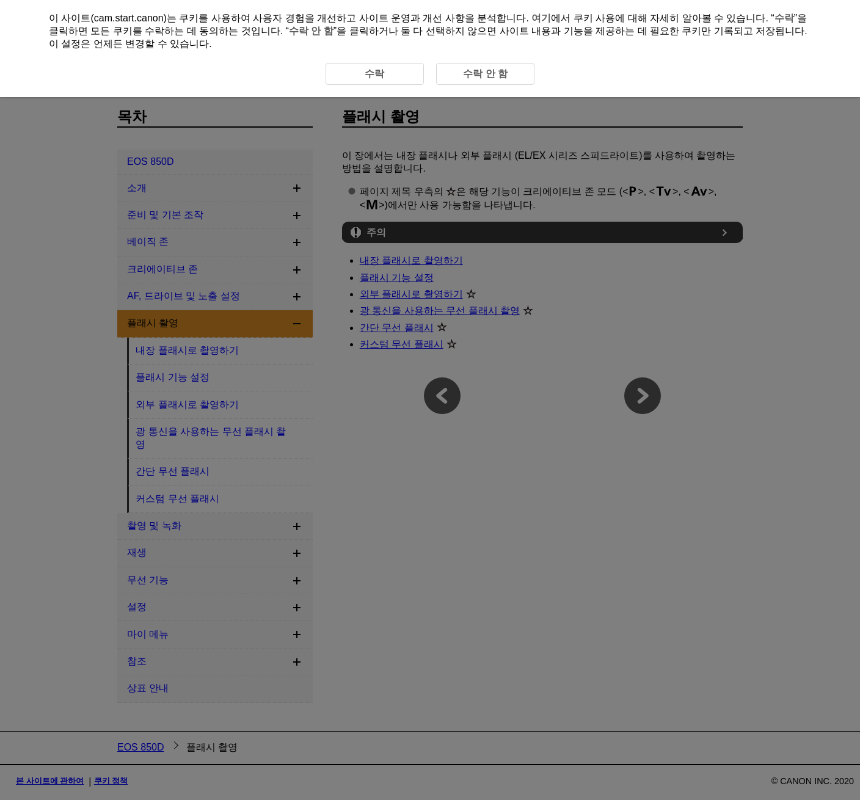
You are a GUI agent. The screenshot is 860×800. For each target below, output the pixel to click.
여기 (541, 18)
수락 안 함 (311, 31)
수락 (784, 18)
